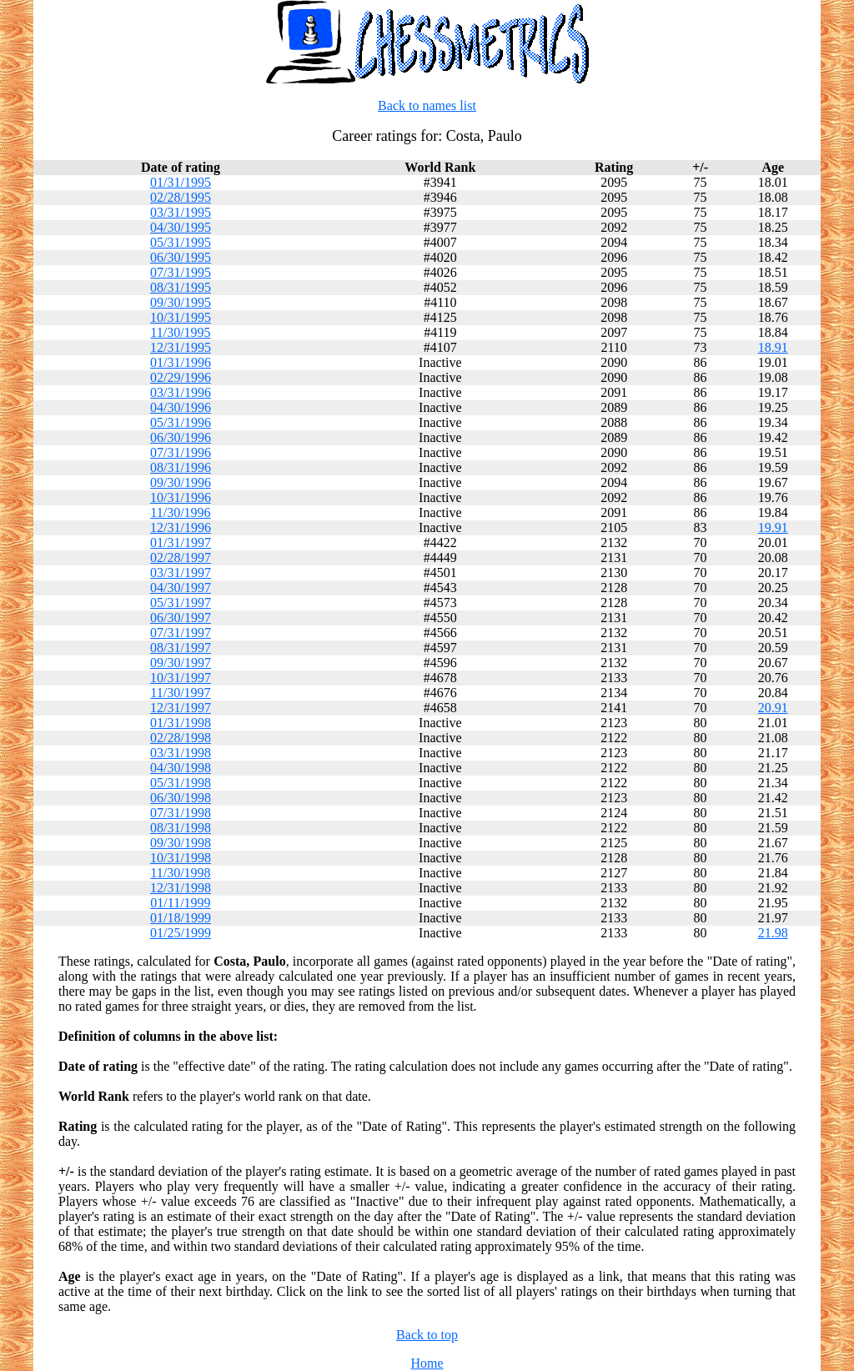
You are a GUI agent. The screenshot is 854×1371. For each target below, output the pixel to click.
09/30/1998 (180, 843)
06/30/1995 (180, 257)
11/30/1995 (180, 332)
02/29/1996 (180, 377)
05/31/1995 (180, 242)
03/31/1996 (180, 392)
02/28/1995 (180, 197)
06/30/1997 (180, 617)
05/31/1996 (180, 422)
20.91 (773, 708)
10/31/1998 (180, 858)
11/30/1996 (180, 512)
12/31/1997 (180, 708)
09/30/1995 (180, 302)
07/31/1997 (180, 632)
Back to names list (427, 105)
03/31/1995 (180, 212)
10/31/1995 (180, 317)
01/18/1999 (180, 918)
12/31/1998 (180, 888)
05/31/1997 (180, 602)
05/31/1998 (180, 783)
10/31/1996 (180, 497)
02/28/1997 (180, 557)
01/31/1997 (180, 542)
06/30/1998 (180, 798)
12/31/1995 (180, 347)
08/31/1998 (180, 828)
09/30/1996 (180, 482)
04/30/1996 (180, 407)
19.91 (773, 527)
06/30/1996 (180, 437)
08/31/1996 (180, 467)
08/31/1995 (180, 287)
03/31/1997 (180, 572)
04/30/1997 (180, 587)
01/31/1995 (180, 182)
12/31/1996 (180, 527)
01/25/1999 (180, 933)
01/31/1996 (180, 362)
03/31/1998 (180, 753)
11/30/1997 (180, 693)
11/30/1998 (180, 873)
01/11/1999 (180, 903)
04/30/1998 (180, 768)
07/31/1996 (180, 452)
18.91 (773, 347)
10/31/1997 (180, 677)
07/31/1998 (180, 813)
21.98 (773, 933)
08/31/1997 (180, 647)
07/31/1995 (180, 272)
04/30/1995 (180, 227)
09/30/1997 (180, 662)
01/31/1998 (180, 723)
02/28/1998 (180, 738)
